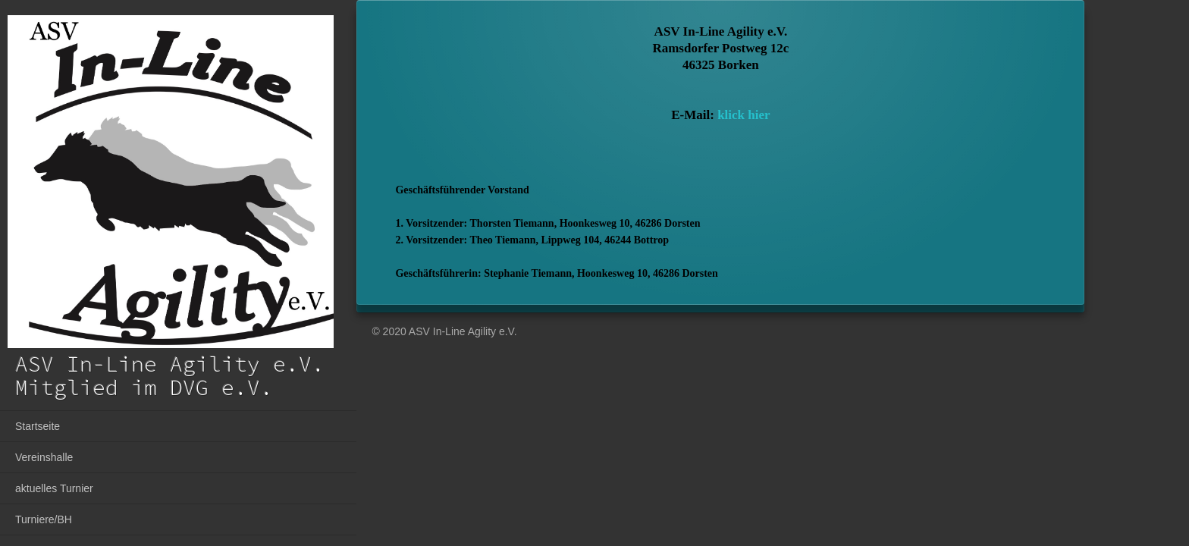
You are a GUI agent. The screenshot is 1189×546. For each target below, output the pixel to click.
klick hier (743, 115)
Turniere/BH (43, 519)
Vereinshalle (44, 457)
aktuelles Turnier (54, 488)
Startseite (37, 426)
